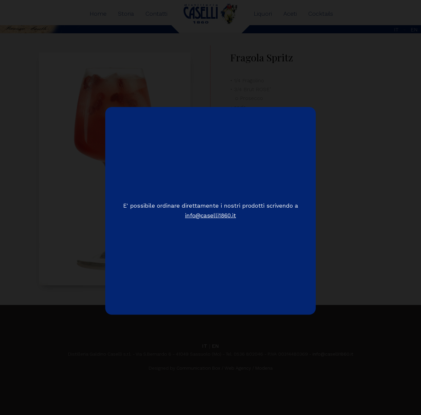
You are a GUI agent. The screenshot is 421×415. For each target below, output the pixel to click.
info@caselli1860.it (210, 215)
